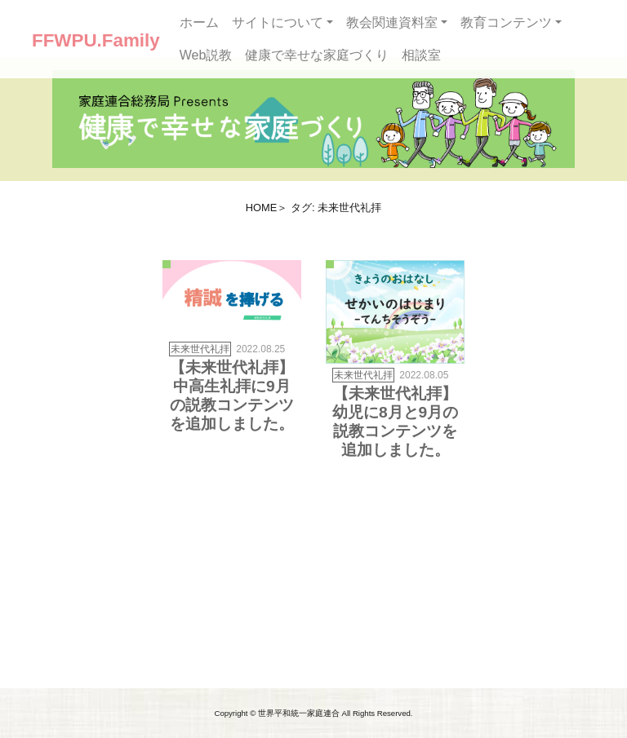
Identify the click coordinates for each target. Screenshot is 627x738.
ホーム (199, 22)
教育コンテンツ (506, 22)
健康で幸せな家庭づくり (317, 55)
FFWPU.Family (96, 40)
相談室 (421, 55)
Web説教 (206, 55)
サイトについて (277, 22)
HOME (261, 207)
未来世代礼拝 (200, 349)
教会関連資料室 (392, 22)
